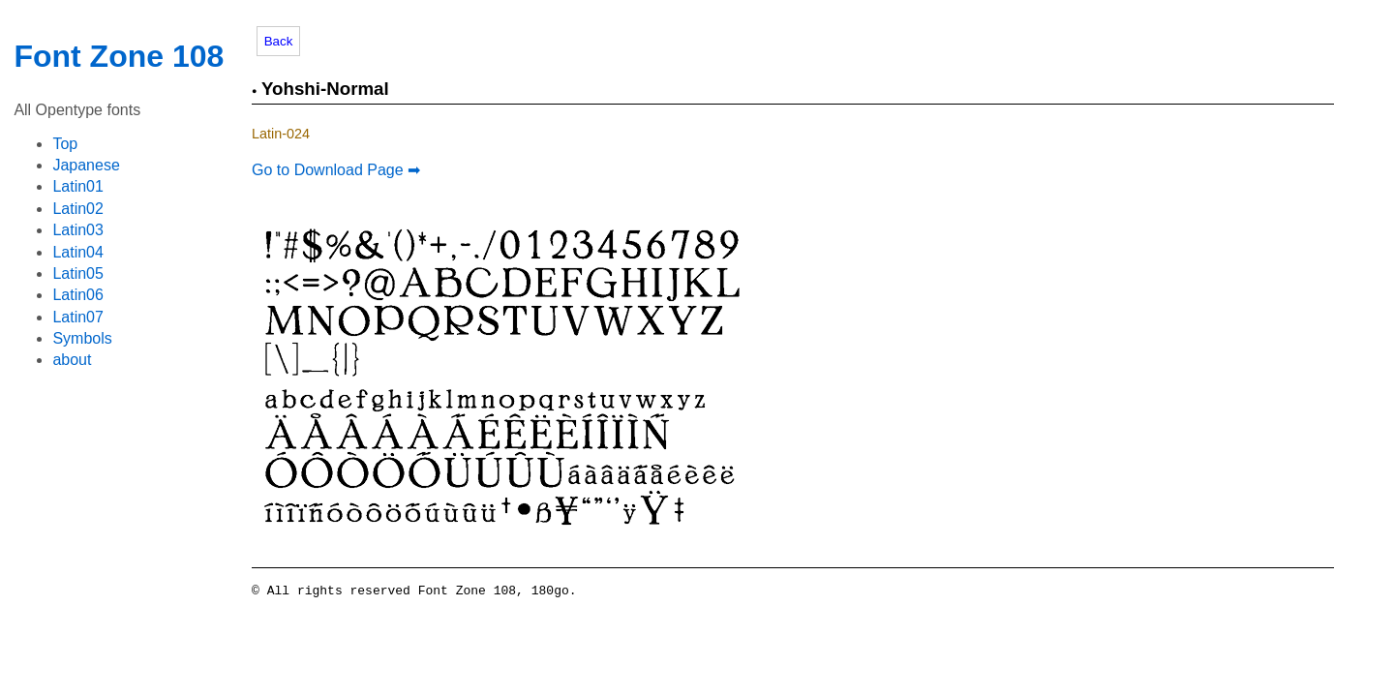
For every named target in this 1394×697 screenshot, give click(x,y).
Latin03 (78, 230)
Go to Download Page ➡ (336, 170)
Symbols (81, 338)
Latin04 (78, 252)
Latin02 (78, 208)
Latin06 (78, 295)
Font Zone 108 (119, 56)
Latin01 (78, 186)
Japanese (85, 165)
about (71, 359)
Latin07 (78, 317)
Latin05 (78, 273)
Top (64, 144)
